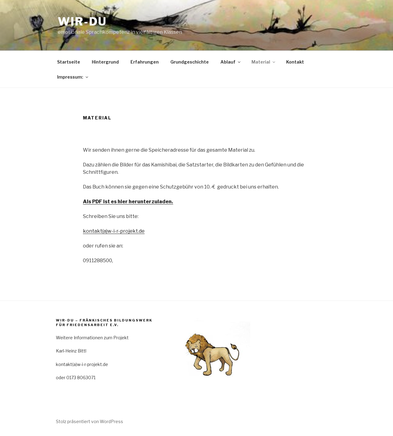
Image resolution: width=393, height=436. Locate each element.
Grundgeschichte (189, 61)
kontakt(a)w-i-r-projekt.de (114, 231)
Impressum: (73, 77)
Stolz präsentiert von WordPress (89, 421)
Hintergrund (105, 61)
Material (263, 61)
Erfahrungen (144, 61)
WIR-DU (82, 21)
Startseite (68, 61)
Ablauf (230, 61)
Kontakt (295, 61)
